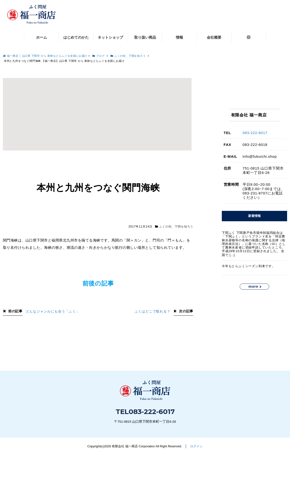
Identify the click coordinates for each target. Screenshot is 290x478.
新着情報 (254, 216)
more (253, 286)
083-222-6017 (255, 133)
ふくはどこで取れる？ (153, 311)
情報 (179, 37)
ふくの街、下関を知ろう (176, 226)
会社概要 (214, 37)
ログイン (196, 446)
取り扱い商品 (145, 37)
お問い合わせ (245, 460)
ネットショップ (110, 37)
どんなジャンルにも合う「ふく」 (53, 311)
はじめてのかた (76, 37)
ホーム (41, 37)
